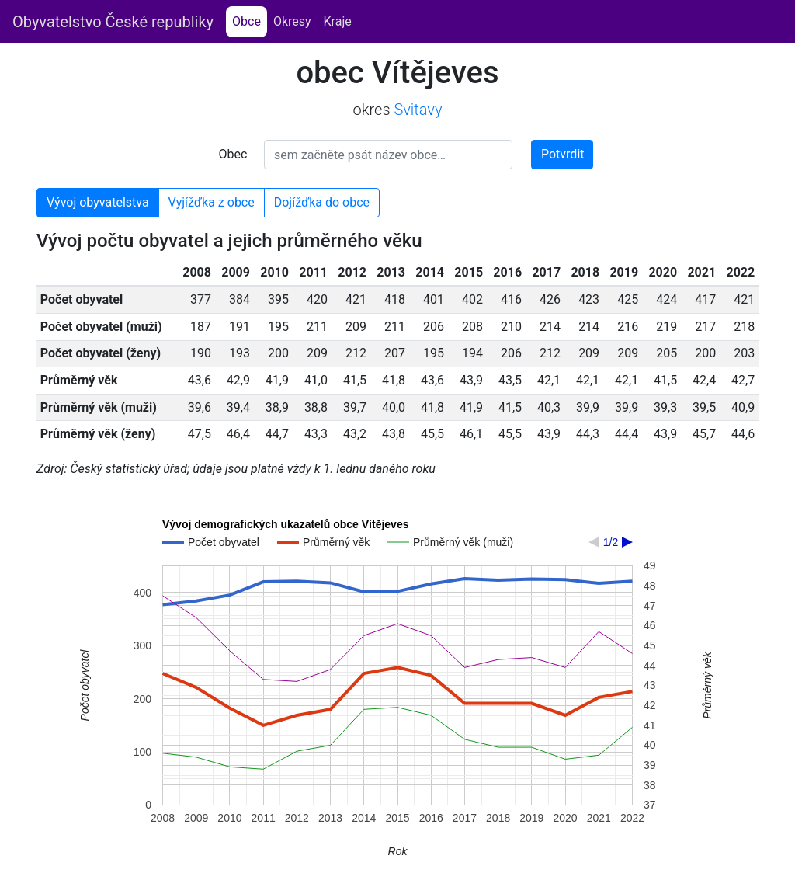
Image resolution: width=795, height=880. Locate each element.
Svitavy (418, 109)
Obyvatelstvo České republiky (113, 21)
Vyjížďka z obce (211, 202)
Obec (233, 154)
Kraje (338, 21)
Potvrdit (563, 154)
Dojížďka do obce (322, 202)
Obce (249, 20)
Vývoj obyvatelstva (98, 202)
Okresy (292, 21)
